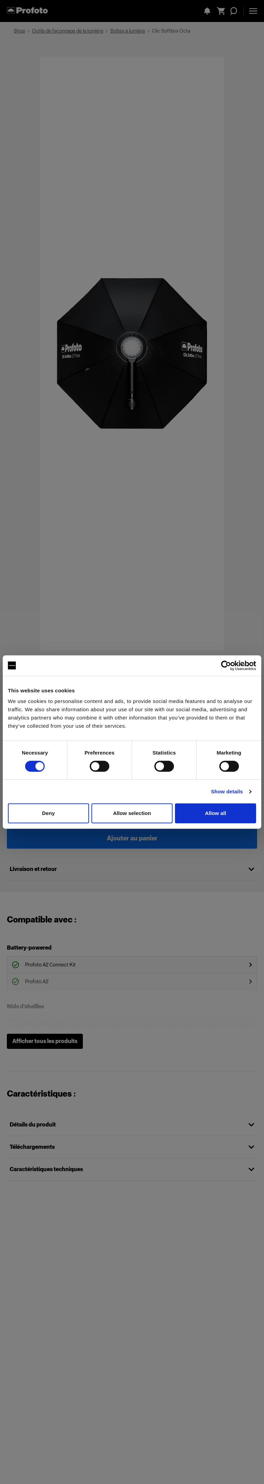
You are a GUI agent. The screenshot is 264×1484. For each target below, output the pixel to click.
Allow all (215, 813)
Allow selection (132, 813)
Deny (48, 813)
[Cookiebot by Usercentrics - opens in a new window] (226, 665)
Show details (227, 791)
